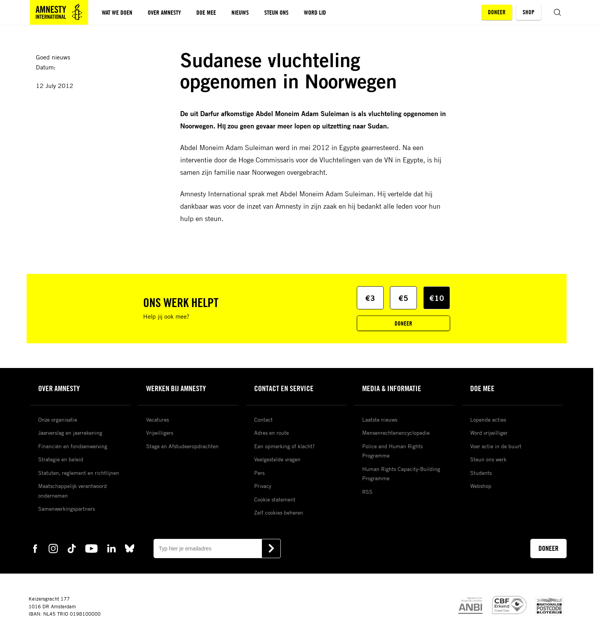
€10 (436, 298)
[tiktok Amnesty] (71, 548)
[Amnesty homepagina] (59, 12)
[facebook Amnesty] (35, 548)
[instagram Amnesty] (53, 548)
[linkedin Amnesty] (111, 548)
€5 (403, 298)
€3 (370, 298)
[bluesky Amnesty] (129, 548)
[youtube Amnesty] (91, 548)
